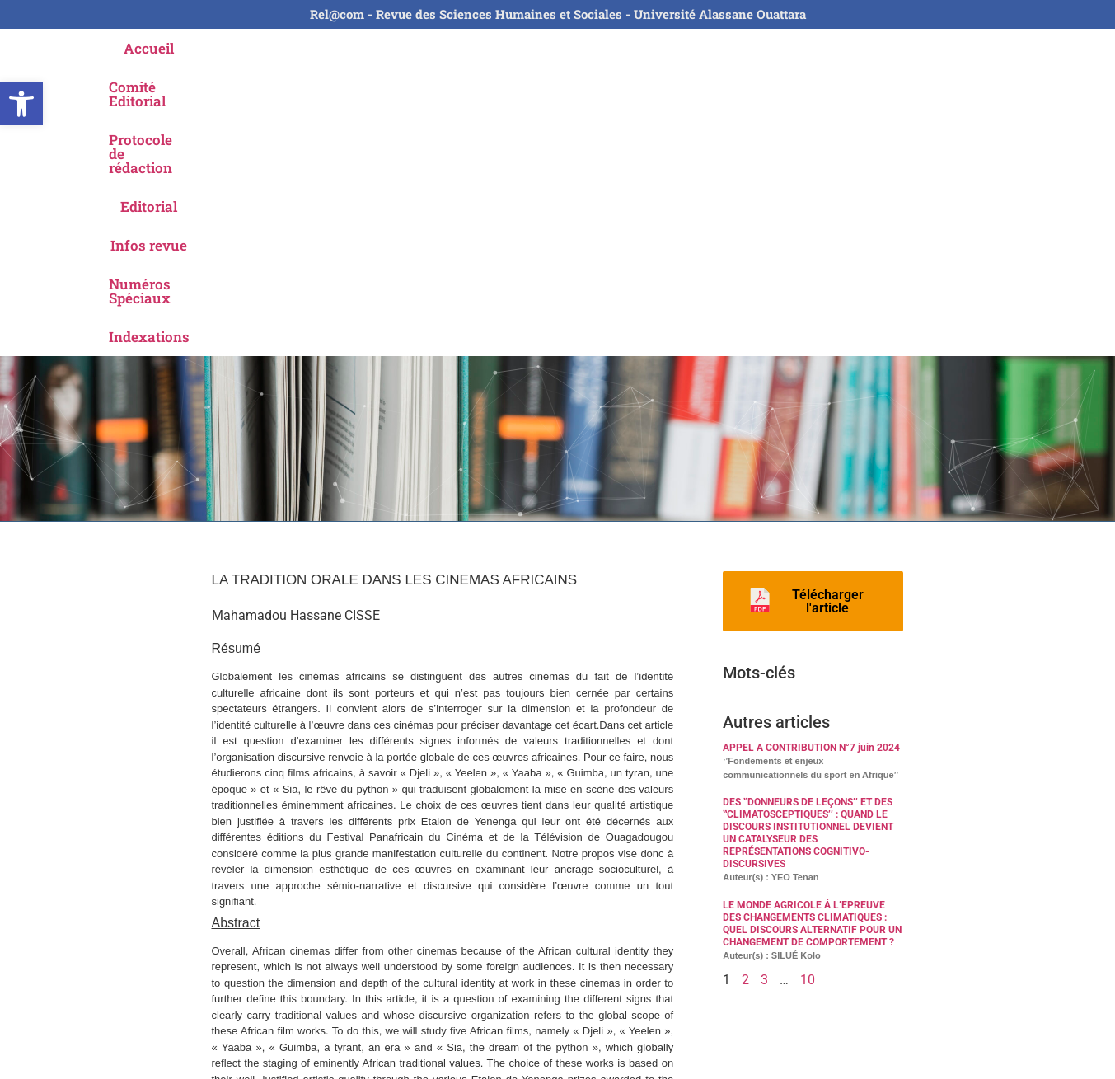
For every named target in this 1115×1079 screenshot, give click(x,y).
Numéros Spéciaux (787, 48)
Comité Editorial (288, 48)
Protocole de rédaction (441, 48)
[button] (21, 103)
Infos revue (660, 48)
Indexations (915, 48)
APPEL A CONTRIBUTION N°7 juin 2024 (811, 459)
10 (807, 691)
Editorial (569, 48)
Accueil (185, 48)
